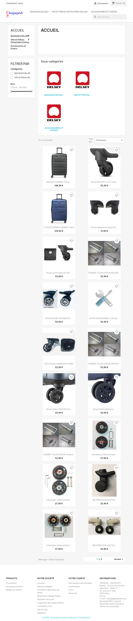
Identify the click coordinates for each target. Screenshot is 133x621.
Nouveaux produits (14, 586)
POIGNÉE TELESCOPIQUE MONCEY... (104, 363)
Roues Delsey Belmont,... (104, 409)
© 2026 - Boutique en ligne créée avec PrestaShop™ (66, 617)
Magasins (41, 613)
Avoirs (71, 590)
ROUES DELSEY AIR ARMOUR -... (59, 318)
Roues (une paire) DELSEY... (59, 273)
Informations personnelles (80, 583)
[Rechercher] (110, 17)
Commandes (74, 586)
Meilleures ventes (14, 590)
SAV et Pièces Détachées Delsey (70, 11)
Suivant (119, 559)
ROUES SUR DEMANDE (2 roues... (104, 318)
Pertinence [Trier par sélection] (110, 140)
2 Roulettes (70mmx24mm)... (59, 500)
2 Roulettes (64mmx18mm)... (58, 545)
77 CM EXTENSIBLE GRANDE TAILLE (59, 227)
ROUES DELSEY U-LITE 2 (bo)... (104, 182)
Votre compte (76, 578)
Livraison (41, 583)
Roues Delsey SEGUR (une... (59, 409)
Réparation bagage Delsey (49, 596)
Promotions (11, 583)
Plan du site (42, 609)
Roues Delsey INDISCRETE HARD (59, 363)
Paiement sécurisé (45, 599)
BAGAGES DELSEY (39, 11)
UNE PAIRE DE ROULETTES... (104, 500)
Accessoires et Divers (104, 11)
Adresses (72, 593)
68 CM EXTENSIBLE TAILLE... (59, 182)
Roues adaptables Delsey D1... (104, 227)
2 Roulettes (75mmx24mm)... (104, 454)
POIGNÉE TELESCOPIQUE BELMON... (104, 273)
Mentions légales (44, 586)
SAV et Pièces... (82, 95)
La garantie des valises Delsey (50, 602)
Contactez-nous (14, 3)
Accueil (17, 30)
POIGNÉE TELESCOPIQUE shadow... (59, 454)
